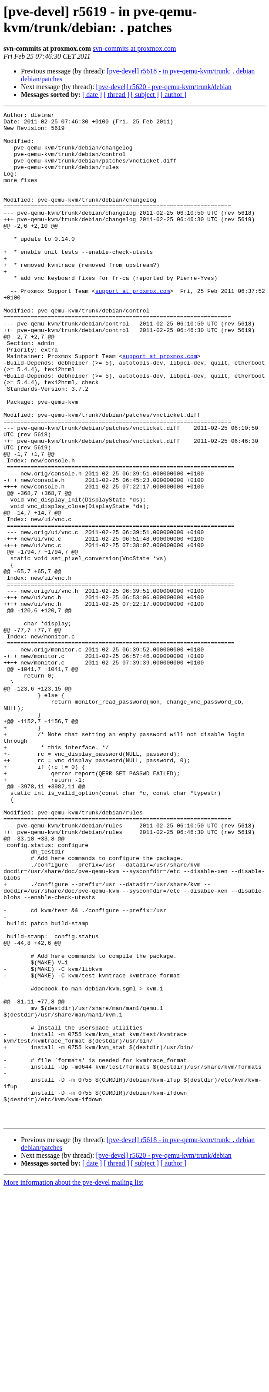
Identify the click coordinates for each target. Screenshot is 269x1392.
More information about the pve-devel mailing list (73, 1384)
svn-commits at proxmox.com (134, 48)
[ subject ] (145, 94)
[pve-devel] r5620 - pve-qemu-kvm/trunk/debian (163, 86)
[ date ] (92, 94)
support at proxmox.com (132, 327)
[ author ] (174, 94)
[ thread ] (116, 94)
